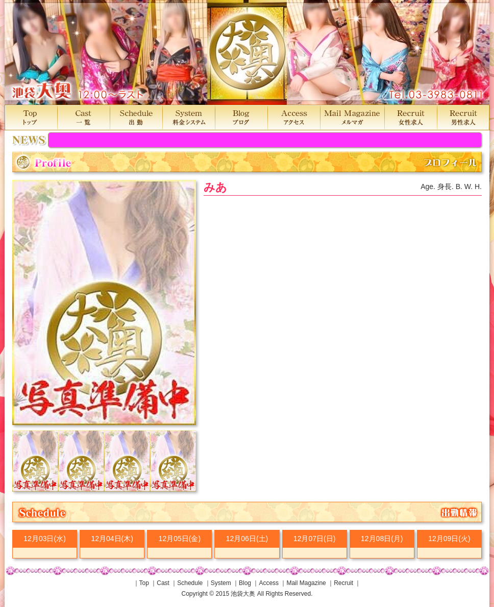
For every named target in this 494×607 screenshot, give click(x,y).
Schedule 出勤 (136, 117)
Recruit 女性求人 (410, 117)
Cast (163, 583)
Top (144, 583)
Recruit (343, 583)
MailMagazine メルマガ (352, 117)
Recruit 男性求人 (463, 117)
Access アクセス (293, 117)
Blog (245, 583)
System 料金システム (188, 117)
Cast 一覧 (83, 117)
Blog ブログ (241, 117)
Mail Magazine (306, 583)
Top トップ (31, 117)
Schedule (190, 583)
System (221, 583)
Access (269, 583)
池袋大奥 (247, 52)
